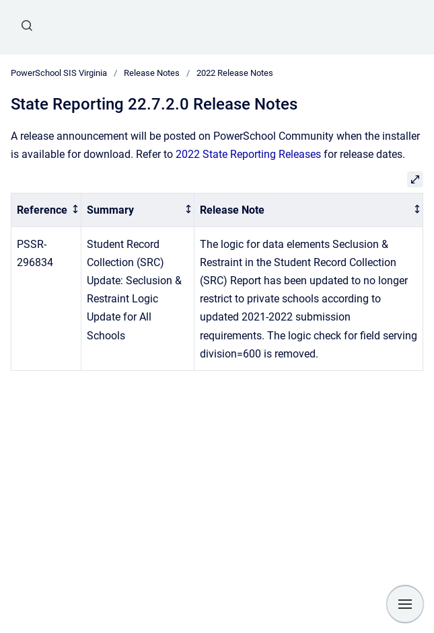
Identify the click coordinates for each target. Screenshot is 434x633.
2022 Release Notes (234, 73)
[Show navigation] (405, 604)
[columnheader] (46, 210)
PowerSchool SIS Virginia (59, 73)
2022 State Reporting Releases (248, 154)
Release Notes (152, 73)
